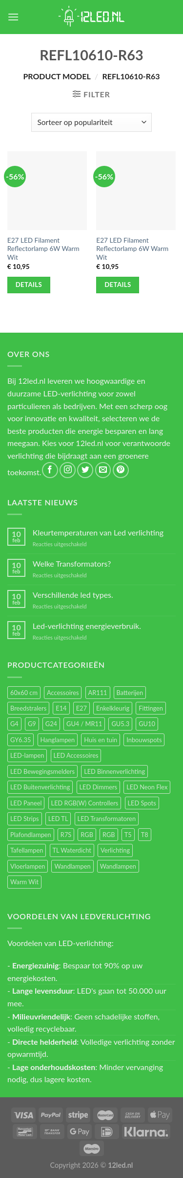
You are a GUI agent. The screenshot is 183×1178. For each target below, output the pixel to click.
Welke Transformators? (72, 563)
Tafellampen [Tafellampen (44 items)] (26, 850)
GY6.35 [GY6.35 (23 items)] (20, 740)
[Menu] (13, 17)
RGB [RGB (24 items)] (87, 835)
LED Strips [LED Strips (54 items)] (24, 818)
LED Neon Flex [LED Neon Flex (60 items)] (146, 787)
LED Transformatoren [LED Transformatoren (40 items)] (107, 818)
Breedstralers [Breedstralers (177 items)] (28, 708)
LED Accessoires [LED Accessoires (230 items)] (76, 755)
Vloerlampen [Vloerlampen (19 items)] (27, 866)
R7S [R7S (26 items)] (66, 835)
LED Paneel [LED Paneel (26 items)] (25, 803)
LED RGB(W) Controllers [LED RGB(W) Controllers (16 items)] (85, 803)
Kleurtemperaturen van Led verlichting (98, 532)
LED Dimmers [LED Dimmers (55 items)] (99, 787)
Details (29, 284)
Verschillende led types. (73, 594)
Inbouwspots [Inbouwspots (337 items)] (144, 740)
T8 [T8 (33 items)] (144, 835)
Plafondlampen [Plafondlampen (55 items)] (30, 835)
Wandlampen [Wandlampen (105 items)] (72, 866)
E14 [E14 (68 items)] (61, 708)
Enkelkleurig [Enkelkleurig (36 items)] (112, 708)
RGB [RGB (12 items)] (108, 835)
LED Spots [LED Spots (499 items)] (142, 803)
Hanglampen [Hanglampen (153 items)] (58, 740)
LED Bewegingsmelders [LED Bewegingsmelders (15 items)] (42, 771)
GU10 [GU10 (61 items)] (147, 724)
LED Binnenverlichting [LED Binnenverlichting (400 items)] (114, 771)
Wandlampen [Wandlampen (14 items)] (118, 866)
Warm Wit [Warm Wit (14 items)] (24, 882)
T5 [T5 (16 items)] (128, 835)
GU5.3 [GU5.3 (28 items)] (120, 724)
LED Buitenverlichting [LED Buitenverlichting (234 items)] (40, 787)
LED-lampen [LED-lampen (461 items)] (27, 755)
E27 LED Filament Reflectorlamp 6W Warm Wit (43, 248)
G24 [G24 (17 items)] (51, 724)
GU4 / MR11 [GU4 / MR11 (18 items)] (84, 724)
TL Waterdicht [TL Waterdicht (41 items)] (72, 850)
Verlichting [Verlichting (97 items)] (115, 850)
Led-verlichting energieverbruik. (87, 625)
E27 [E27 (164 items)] (81, 708)
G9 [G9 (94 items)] (32, 724)
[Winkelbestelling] (91, 122)
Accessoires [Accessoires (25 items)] (63, 692)
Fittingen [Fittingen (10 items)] (151, 708)
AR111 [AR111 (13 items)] (97, 692)
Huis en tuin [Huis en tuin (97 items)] (100, 740)
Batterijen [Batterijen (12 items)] (130, 692)
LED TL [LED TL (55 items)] (58, 818)
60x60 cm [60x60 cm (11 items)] (24, 692)
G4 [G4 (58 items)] (14, 724)
